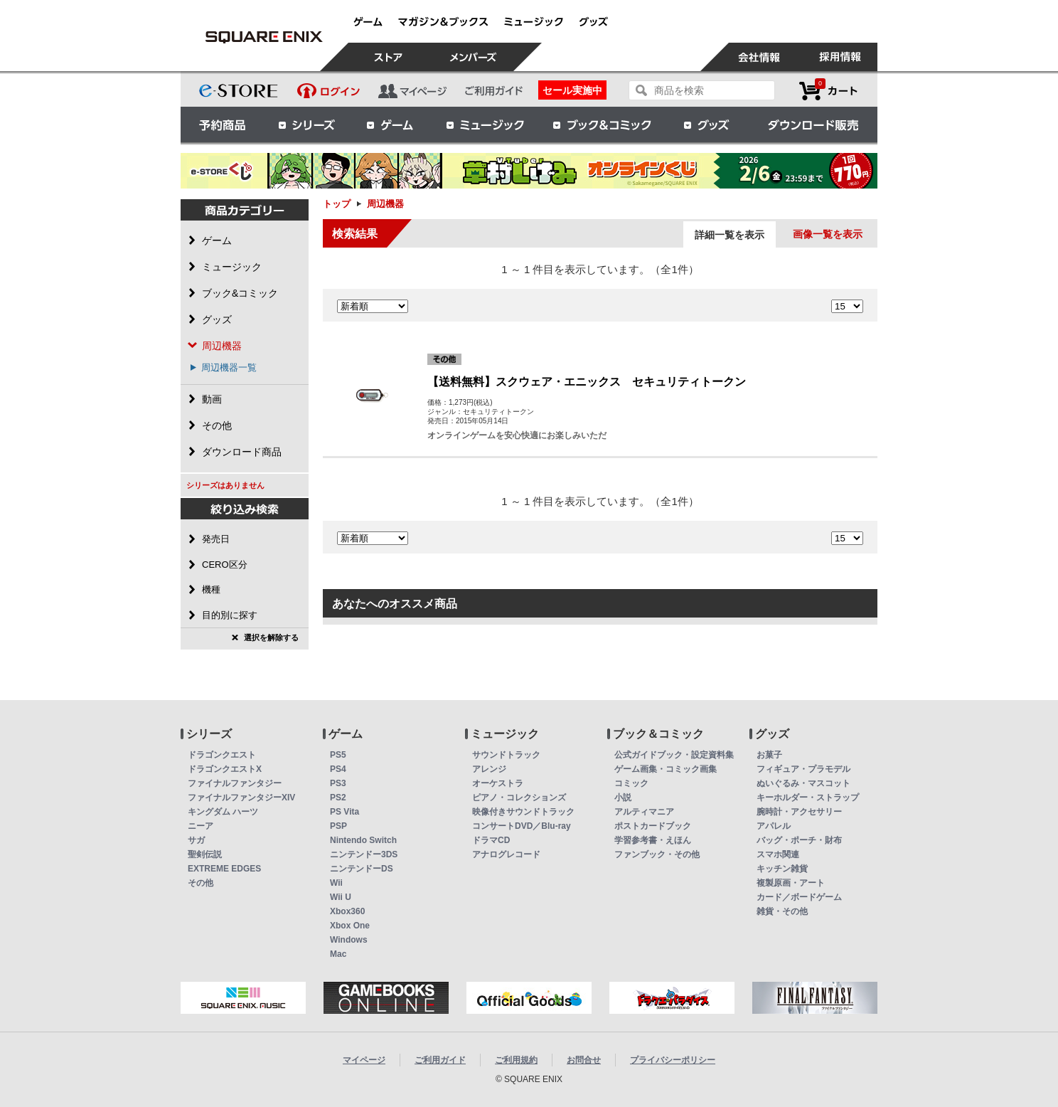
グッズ (707, 124)
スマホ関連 (778, 854)
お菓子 (769, 755)
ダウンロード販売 (813, 124)
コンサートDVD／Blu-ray (521, 826)
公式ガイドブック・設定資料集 (674, 755)
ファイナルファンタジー (235, 783)
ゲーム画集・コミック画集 (665, 769)
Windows (349, 940)
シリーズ (306, 124)
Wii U (340, 897)
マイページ (364, 1060)
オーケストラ (497, 783)
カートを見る (828, 90)
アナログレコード (506, 854)
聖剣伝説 (205, 854)
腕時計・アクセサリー (799, 812)
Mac (338, 954)
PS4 (338, 769)
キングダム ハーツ (223, 812)
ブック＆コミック (602, 124)
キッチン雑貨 (782, 869)
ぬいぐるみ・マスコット (803, 783)
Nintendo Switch (363, 840)
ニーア (200, 826)
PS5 (338, 755)
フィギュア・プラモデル (803, 769)
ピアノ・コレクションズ (519, 798)
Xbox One (350, 926)
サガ (196, 840)
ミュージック (485, 124)
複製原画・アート (791, 883)
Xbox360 (347, 911)
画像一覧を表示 (827, 234)
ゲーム (390, 124)
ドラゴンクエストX (225, 769)
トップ (337, 203)
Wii (336, 883)
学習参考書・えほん (652, 840)
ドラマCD (491, 840)
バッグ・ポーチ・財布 (799, 840)
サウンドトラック (506, 755)
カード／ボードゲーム (799, 897)
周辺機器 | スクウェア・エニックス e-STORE (264, 37)
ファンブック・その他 (657, 854)
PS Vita (344, 812)
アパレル (774, 826)
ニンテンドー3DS (363, 854)
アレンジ (489, 769)
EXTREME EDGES (224, 869)
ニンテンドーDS (361, 869)
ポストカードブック (652, 826)
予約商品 (222, 124)
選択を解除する (271, 637)
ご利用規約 (516, 1060)
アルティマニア (644, 812)
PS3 (338, 783)
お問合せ (584, 1060)
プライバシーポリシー (672, 1060)
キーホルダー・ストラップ (808, 798)
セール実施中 (572, 90)
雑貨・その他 (782, 911)
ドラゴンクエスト (222, 755)
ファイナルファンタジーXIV (241, 798)
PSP (338, 826)
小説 (622, 798)
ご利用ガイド (440, 1060)
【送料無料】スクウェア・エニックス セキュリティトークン (586, 382)
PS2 (338, 798)
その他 (200, 883)
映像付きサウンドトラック (523, 812)
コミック (631, 783)
